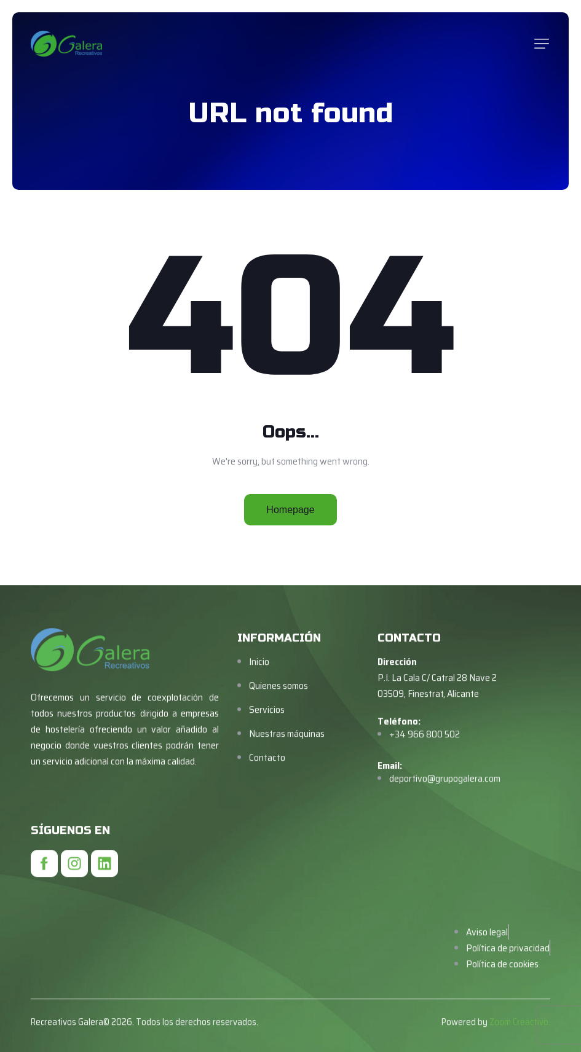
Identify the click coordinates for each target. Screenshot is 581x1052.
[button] (541, 43)
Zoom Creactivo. (519, 1035)
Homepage (290, 509)
